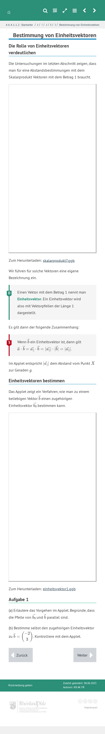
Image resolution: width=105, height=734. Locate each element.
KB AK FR (79, 687)
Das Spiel (55, 25)
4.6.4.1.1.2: (13, 25)
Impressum (90, 707)
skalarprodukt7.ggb (59, 260)
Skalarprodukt (42, 25)
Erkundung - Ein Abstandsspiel (50, 25)
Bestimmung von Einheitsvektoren (80, 25)
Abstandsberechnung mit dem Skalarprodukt (46, 25)
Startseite (27, 25)
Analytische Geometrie (37, 25)
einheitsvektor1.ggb (59, 588)
